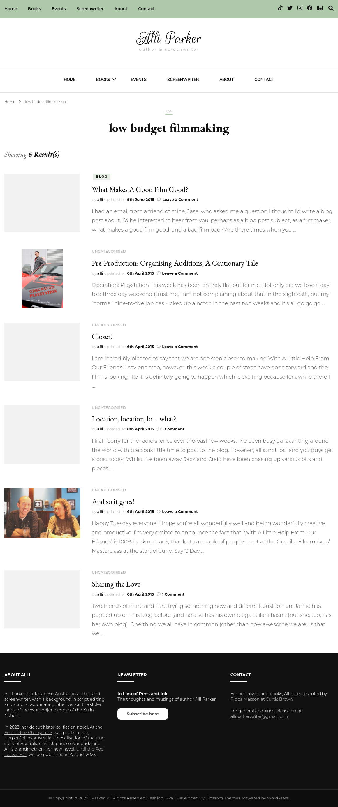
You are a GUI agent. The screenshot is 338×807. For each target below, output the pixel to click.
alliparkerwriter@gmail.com (259, 716)
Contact (146, 8)
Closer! (102, 336)
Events (59, 8)
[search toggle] (331, 8)
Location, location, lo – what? (134, 419)
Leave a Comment (180, 199)
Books (34, 8)
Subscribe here (143, 713)
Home (10, 8)
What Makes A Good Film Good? (140, 189)
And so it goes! (113, 501)
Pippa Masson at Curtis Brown (261, 699)
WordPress (278, 798)
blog (102, 176)
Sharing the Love (116, 584)
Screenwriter (90, 8)
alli (100, 199)
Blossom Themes (223, 798)
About (121, 8)
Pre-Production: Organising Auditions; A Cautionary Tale (175, 263)
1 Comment (173, 429)
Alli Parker (169, 38)
